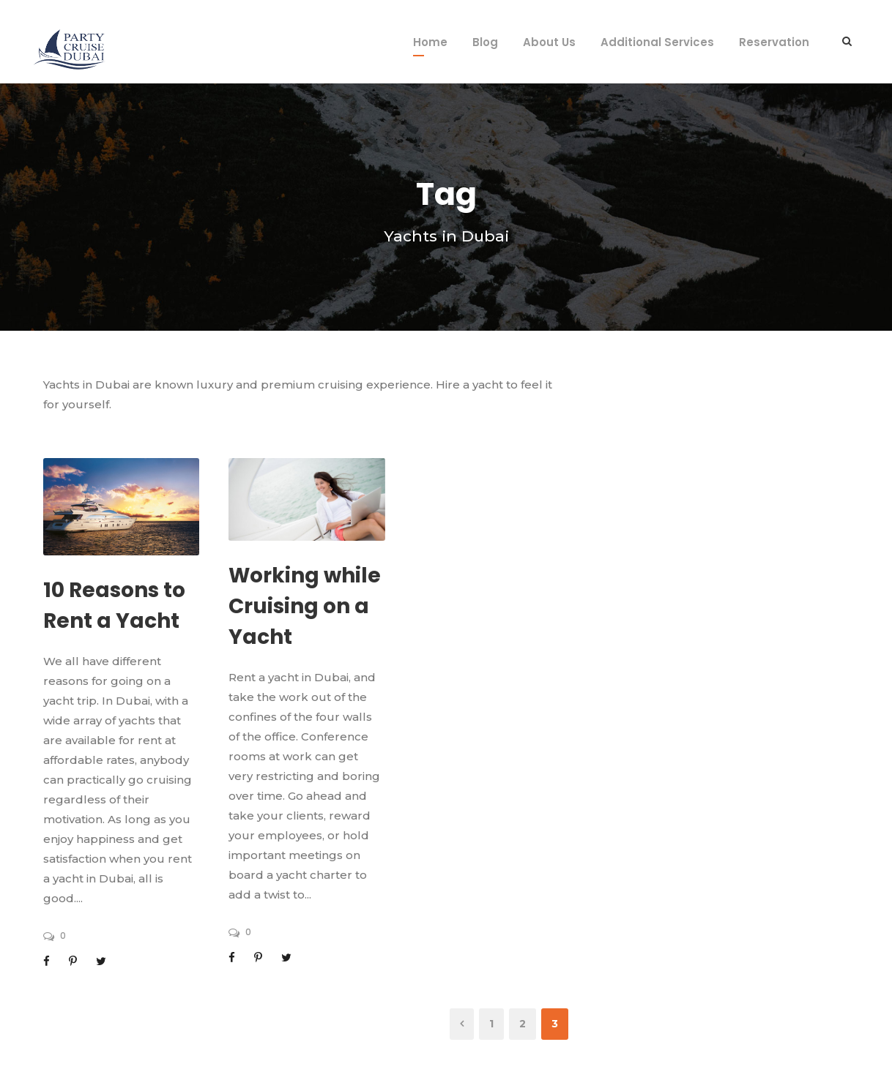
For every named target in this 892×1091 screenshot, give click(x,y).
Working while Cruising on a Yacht (304, 606)
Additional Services (657, 42)
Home (430, 42)
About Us (549, 42)
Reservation (774, 42)
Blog (485, 42)
